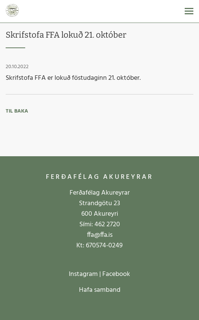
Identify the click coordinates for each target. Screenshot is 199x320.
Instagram (83, 274)
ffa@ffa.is (99, 235)
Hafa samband (99, 290)
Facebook (116, 274)
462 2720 (107, 224)
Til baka (17, 111)
